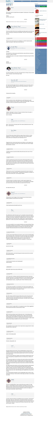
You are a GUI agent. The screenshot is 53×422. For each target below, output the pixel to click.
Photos (36, 70)
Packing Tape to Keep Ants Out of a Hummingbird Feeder (43, 19)
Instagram (37, 45)
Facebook (37, 41)
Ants (37, 6)
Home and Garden (38, 5)
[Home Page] (10, 0)
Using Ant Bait (41, 15)
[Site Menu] (22, 1)
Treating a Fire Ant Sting (42, 28)
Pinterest (37, 43)
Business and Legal (38, 51)
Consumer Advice (38, 54)
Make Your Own (38, 65)
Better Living (37, 49)
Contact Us (30, 413)
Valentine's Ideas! (38, 39)
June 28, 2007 (43, 6)
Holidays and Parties (38, 63)
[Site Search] (38, 1)
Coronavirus (37, 55)
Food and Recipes (38, 60)
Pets (36, 69)
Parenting (37, 68)
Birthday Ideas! (38, 37)
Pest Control (44, 5)
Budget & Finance (38, 50)
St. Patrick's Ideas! (38, 40)
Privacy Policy (26, 413)
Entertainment (37, 59)
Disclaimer (22, 413)
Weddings (37, 73)
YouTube (37, 44)
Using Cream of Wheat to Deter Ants (43, 33)
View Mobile (28, 412)
